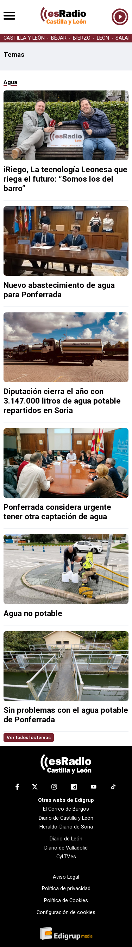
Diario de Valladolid (66, 848)
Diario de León (66, 839)
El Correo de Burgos (66, 809)
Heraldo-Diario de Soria (66, 827)
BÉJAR (59, 38)
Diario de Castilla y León (66, 818)
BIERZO (81, 38)
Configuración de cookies (66, 912)
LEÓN (103, 38)
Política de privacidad (66, 888)
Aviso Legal (66, 877)
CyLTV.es (66, 856)
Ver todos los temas (29, 737)
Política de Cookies (66, 900)
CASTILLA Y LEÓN (24, 38)
